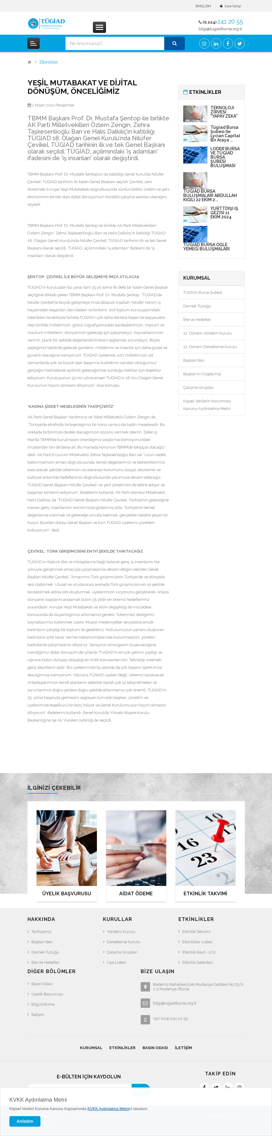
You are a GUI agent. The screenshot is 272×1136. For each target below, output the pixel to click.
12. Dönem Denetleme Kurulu (210, 346)
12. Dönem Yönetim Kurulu (207, 333)
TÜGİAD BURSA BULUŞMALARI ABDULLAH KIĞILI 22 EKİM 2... (210, 195)
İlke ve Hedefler (197, 319)
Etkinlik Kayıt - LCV (199, 952)
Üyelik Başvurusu (47, 994)
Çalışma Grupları (198, 387)
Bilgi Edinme (43, 1004)
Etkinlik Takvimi (196, 931)
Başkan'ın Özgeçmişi (202, 374)
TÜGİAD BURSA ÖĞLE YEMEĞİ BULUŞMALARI (206, 246)
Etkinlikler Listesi (197, 942)
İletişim (37, 1014)
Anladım (25, 1121)
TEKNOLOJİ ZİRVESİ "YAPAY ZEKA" (223, 112)
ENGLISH (203, 6)
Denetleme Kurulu (123, 942)
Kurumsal (91, 1048)
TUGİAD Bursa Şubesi (202, 292)
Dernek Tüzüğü (197, 306)
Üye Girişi (233, 6)
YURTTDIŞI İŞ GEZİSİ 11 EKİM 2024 (224, 212)
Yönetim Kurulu (121, 931)
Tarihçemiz (41, 931)
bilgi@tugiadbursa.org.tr (220, 29)
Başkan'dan (193, 360)
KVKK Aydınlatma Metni (38, 1100)
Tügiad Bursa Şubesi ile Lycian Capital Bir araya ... (225, 133)
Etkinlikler (49, 62)
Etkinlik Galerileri (197, 962)
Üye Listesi (116, 962)
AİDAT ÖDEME (136, 893)
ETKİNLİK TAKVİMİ (205, 893)
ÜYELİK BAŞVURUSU (66, 893)
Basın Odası (42, 984)
